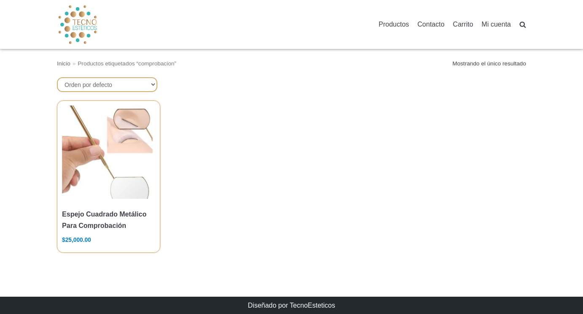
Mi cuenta (496, 24)
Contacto (431, 24)
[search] (522, 24)
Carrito (463, 24)
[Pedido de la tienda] (107, 84)
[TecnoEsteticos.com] (98, 24)
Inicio (63, 63)
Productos (394, 24)
